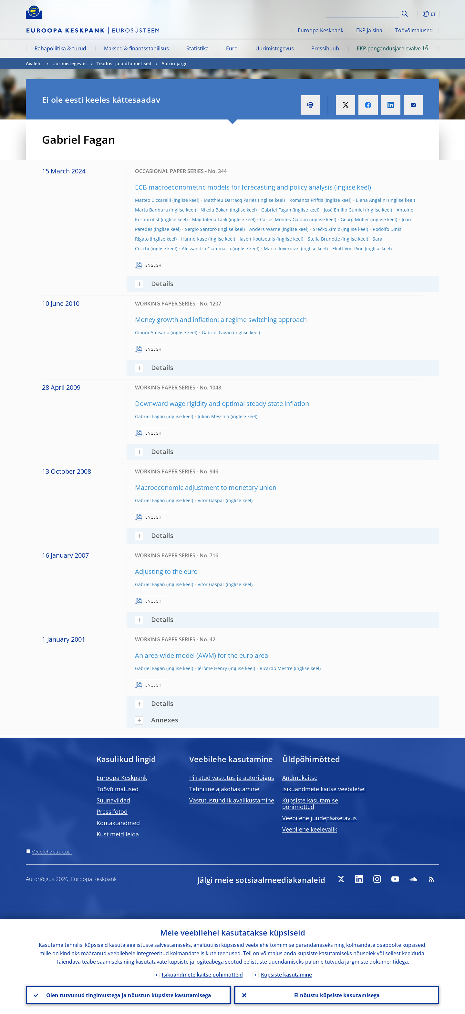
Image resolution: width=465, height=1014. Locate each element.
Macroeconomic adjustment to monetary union (205, 487)
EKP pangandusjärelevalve (393, 48)
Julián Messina (213, 416)
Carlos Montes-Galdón (284, 219)
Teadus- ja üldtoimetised (124, 63)
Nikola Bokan (215, 210)
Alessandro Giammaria (206, 248)
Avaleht (34, 63)
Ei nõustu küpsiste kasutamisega (336, 994)
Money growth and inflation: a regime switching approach (221, 319)
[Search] (367, 13)
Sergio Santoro (201, 229)
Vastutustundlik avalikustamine (231, 800)
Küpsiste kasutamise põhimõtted (310, 803)
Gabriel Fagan (276, 210)
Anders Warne (264, 229)
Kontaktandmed (118, 823)
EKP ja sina (369, 30)
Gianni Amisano (152, 332)
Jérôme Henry (212, 668)
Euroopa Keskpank (320, 30)
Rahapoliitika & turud (60, 48)
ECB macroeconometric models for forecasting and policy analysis (234, 187)
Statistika (197, 48)
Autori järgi (173, 63)
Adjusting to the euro (166, 571)
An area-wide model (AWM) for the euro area (201, 655)
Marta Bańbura (151, 210)
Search (404, 13)
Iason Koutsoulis (257, 239)
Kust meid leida (118, 834)
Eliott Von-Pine (348, 248)
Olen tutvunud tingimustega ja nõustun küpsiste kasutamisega (128, 994)
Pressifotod (112, 811)
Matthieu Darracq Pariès (230, 200)
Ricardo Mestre (276, 668)
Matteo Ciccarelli (153, 200)
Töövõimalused (414, 30)
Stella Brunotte (324, 239)
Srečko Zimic (326, 229)
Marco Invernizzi (282, 248)
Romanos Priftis (306, 200)
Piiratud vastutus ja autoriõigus (231, 777)
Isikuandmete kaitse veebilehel (324, 789)
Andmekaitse (299, 777)
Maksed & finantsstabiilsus (136, 48)
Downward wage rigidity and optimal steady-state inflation (222, 403)
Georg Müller (355, 219)
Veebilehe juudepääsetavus (319, 818)
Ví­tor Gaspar (211, 500)
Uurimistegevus (274, 48)
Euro (232, 48)
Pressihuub (325, 48)
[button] (416, 13)
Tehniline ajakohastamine (224, 789)
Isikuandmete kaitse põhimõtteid (202, 974)
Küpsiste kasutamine (286, 974)
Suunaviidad (113, 800)
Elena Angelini (371, 200)
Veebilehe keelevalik (309, 829)
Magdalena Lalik (209, 219)
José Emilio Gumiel (344, 210)
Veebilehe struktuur (52, 852)
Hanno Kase (194, 239)
